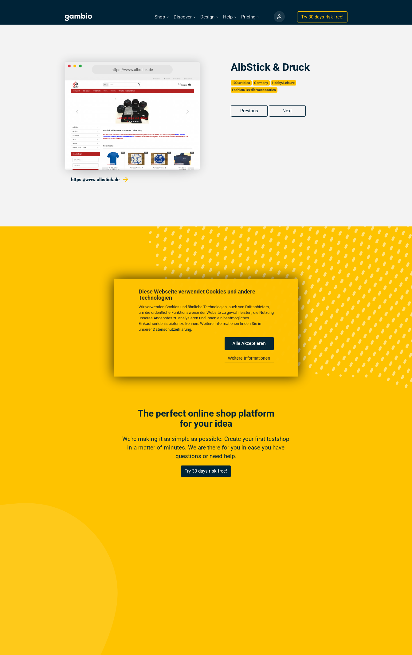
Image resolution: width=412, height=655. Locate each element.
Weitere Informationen (249, 358)
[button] (161, 17)
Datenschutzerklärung (172, 329)
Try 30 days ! (322, 17)
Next (287, 111)
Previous (249, 111)
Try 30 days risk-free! (206, 471)
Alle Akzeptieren (248, 343)
